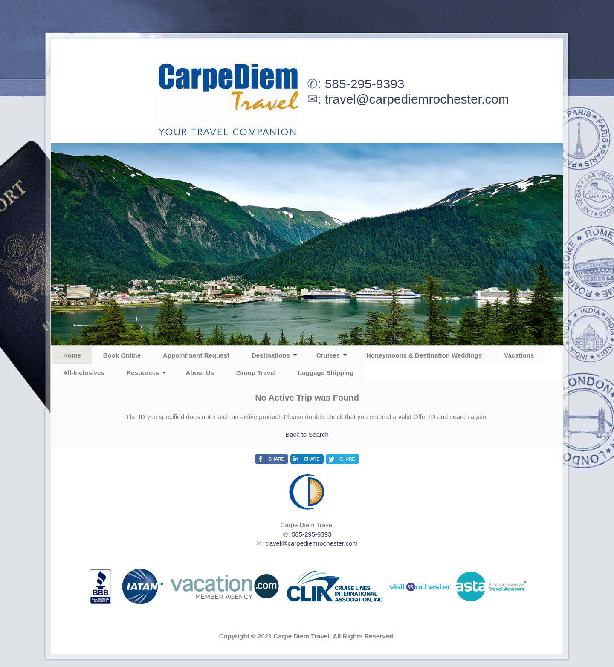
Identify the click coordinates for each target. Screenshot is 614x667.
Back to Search (307, 434)
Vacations (519, 355)
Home (72, 355)
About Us (199, 372)
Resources (143, 372)
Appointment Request (196, 355)
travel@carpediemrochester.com (417, 99)
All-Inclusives (83, 372)
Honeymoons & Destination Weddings (424, 355)
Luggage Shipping (326, 372)
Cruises (328, 355)
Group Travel (256, 372)
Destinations (271, 355)
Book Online (122, 355)
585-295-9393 (365, 84)
